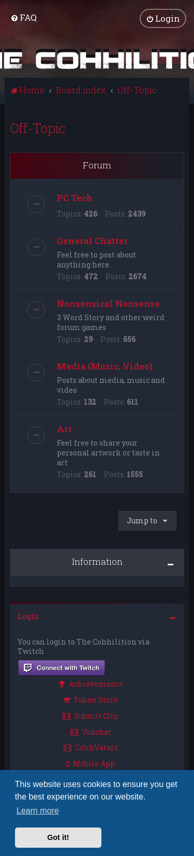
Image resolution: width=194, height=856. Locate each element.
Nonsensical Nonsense (108, 303)
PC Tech (75, 197)
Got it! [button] (58, 837)
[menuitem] (23, 17)
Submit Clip (90, 715)
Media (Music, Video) (105, 366)
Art (64, 428)
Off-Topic (38, 127)
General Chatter (92, 240)
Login (28, 616)
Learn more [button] (38, 810)
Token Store (90, 699)
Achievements (90, 683)
